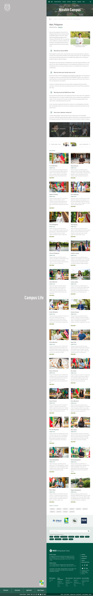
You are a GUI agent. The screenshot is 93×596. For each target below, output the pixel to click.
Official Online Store (85, 563)
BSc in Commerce (77, 579)
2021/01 (85, 509)
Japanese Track (73, 594)
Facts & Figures (66, 594)
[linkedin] (45, 594)
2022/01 (79, 509)
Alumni (90, 594)
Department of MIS (61, 584)
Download (5, 590)
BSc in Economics (69, 579)
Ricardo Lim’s (66, 75)
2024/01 (65, 509)
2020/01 (52, 512)
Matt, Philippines (77, 19)
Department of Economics (68, 581)
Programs (64, 1)
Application (29, 590)
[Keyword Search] (68, 532)
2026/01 (52, 509)
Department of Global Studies (85, 583)
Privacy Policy (84, 557)
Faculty (67, 586)
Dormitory (69, 1)
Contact (83, 561)
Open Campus (40, 590)
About (52, 1)
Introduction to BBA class (75, 75)
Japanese (28, 594)
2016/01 (65, 512)
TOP (50, 19)
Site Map (83, 555)
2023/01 (72, 509)
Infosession (17, 590)
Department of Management (60, 583)
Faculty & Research (57, 1)
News (58, 585)
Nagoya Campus (52, 563)
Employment (84, 559)
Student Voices (69, 19)
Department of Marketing (76, 581)
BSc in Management (60, 579)
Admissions (74, 1)
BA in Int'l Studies (85, 579)
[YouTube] (40, 594)
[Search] (88, 532)
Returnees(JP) (78, 594)
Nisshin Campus (61, 19)
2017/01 (59, 512)
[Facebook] (36, 594)
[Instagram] (43, 594)
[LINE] (38, 594)
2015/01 (72, 512)
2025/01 (59, 509)
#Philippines (60, 27)
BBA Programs (52, 579)
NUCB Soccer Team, (58, 37)
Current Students (85, 594)
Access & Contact (23, 594)
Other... (84, 1)
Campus (55, 19)
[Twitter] (34, 594)
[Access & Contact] (32, 594)
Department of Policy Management (69, 583)
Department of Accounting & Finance (77, 583)
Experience (79, 1)
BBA (50, 582)
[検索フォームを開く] (90, 2)
